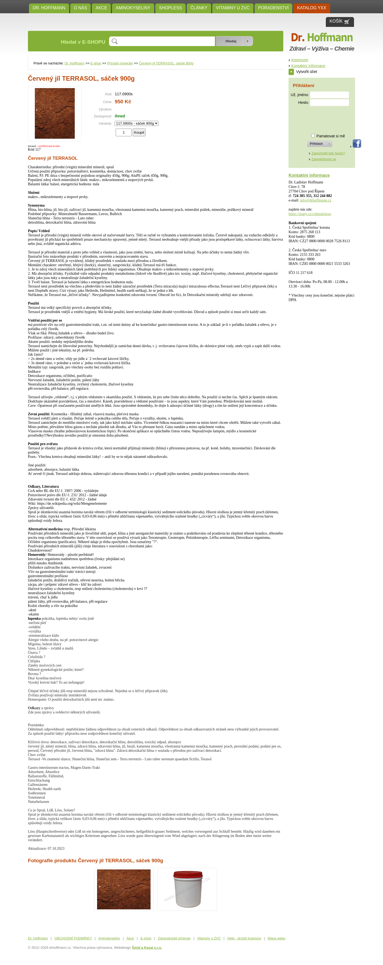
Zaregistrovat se (323, 159)
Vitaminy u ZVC (233, 8)
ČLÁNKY (198, 8)
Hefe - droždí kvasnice (244, 938)
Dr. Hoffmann (49, 8)
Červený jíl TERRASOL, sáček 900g (166, 63)
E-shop (95, 63)
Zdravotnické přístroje (174, 938)
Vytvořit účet (303, 71)
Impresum (299, 60)
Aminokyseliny (133, 8)
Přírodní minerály (120, 63)
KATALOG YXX (311, 8)
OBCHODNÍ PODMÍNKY (73, 938)
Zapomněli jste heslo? (328, 153)
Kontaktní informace (308, 66)
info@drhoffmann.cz (315, 200)
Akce (101, 8)
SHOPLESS (170, 8)
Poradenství (273, 8)
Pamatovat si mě (331, 136)
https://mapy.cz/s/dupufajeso (310, 214)
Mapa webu (276, 938)
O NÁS (80, 8)
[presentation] (315, 117)
